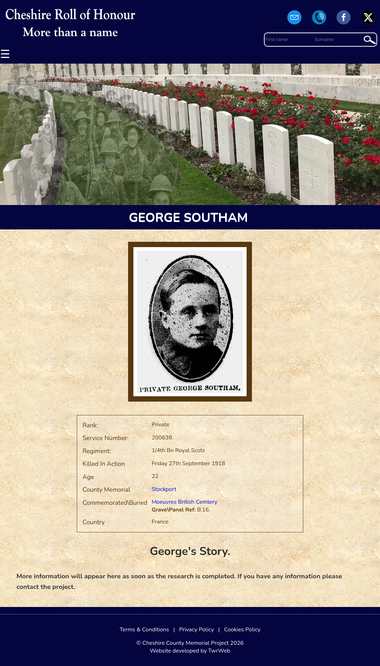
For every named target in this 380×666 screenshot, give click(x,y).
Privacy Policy (196, 629)
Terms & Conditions (144, 629)
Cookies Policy (242, 629)
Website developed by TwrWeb (190, 651)
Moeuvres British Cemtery (185, 502)
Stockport (164, 489)
